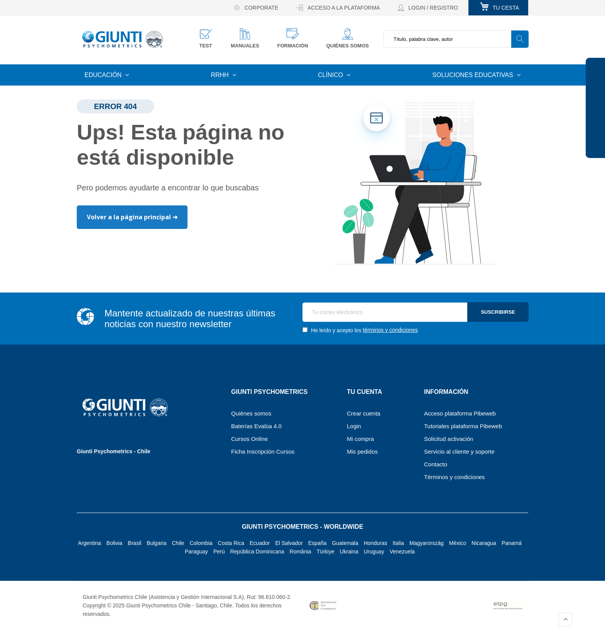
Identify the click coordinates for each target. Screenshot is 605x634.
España (317, 543)
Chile (178, 543)
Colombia (200, 543)
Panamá (512, 543)
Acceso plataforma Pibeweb (460, 413)
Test (205, 46)
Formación (292, 46)
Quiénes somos (347, 46)
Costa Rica (231, 543)
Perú (219, 551)
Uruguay (374, 551)
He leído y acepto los (360, 330)
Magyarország (426, 543)
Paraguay (196, 551)
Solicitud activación (448, 439)
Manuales (245, 46)
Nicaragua (483, 543)
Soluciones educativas (473, 75)
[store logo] (122, 39)
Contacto (435, 464)
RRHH (220, 75)
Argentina (89, 543)
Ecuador (260, 543)
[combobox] (456, 39)
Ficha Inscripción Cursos (262, 451)
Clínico (331, 75)
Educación (103, 75)
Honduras (375, 543)
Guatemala (345, 543)
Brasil (134, 543)
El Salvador (289, 543)
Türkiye (326, 551)
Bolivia (114, 543)
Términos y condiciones (454, 477)
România (300, 551)
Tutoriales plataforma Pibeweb (463, 426)
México (457, 543)
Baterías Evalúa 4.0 (256, 426)
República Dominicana (257, 551)
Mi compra (360, 439)
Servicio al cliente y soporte (459, 451)
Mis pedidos (362, 451)
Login (354, 426)
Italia (398, 543)
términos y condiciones (390, 330)
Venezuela (402, 551)
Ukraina (349, 551)
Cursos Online (249, 439)
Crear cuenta (363, 413)
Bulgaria (156, 543)
